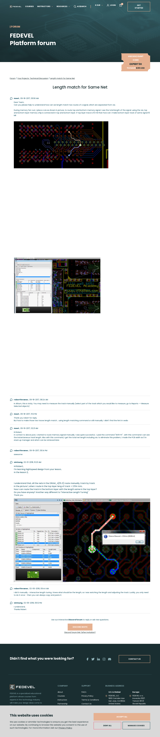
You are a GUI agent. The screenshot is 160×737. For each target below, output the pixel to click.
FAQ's (84, 695)
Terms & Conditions (90, 702)
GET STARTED (139, 6)
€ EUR (99, 5)
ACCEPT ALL (121, 717)
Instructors (62, 702)
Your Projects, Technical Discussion (32, 78)
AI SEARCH (80, 6)
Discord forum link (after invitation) (80, 632)
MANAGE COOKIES (136, 725)
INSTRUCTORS (45, 6)
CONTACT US (143, 660)
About (60, 695)
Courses (61, 698)
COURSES (29, 6)
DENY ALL (107, 725)
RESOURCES (63, 6)
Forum (12, 78)
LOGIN (111, 5)
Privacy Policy (65, 727)
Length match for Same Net (62, 78)
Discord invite (80, 627)
